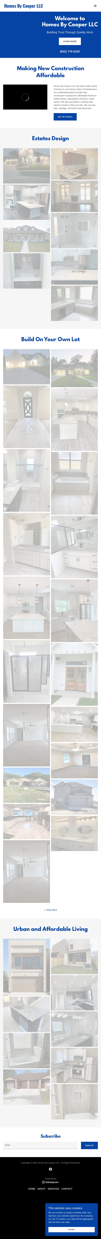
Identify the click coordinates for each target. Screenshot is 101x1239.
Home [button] (32, 1189)
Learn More (70, 41)
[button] (95, 5)
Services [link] (53, 1189)
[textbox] (40, 1145)
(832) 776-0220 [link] (70, 51)
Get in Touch (65, 117)
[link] (23, 7)
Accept (71, 1229)
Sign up (89, 1145)
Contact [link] (66, 1189)
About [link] (41, 1189)
